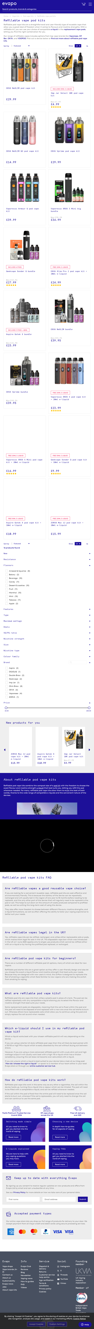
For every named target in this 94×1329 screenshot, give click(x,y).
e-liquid (54, 29)
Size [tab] (6, 645)
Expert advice (16, 1113)
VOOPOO (22, 38)
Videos (24, 1287)
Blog (23, 1272)
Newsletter (26, 1275)
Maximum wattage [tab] (13, 621)
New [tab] (5, 553)
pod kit (57, 785)
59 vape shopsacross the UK (77, 1114)
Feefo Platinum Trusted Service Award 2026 (47, 1114)
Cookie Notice (79, 1319)
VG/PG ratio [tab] (10, 633)
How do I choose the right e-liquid (21, 1063)
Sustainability (8, 1281)
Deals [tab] (7, 627)
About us (6, 1278)
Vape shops (7, 1266)
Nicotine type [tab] (11, 650)
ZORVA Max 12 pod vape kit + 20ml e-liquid (20, 756)
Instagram (65, 1266)
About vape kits (9, 1290)
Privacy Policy (19, 1192)
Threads (64, 1275)
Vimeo (63, 1283)
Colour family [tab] (11, 656)
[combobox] (47, 9)
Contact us (7, 1275)
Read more (13, 1137)
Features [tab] (8, 609)
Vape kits (15, 16)
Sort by (6, 46)
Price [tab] (7, 703)
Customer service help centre (47, 1276)
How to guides (27, 1281)
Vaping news (26, 1278)
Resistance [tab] (10, 559)
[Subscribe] (83, 1199)
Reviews (24, 1269)
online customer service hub (42, 1066)
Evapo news (7, 1284)
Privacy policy (45, 1288)
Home (6, 16)
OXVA (10, 38)
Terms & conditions (44, 1284)
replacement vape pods (74, 29)
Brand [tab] (7, 662)
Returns (42, 1272)
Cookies (42, 1292)
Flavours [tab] (8, 565)
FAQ (22, 1284)
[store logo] (9, 4)
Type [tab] (6, 615)
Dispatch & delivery (44, 1267)
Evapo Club (26, 1266)
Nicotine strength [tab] (14, 639)
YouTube (64, 1279)
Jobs (4, 1287)
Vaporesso (73, 36)
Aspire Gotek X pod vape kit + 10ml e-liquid (45, 756)
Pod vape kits (28, 16)
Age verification (46, 1280)
